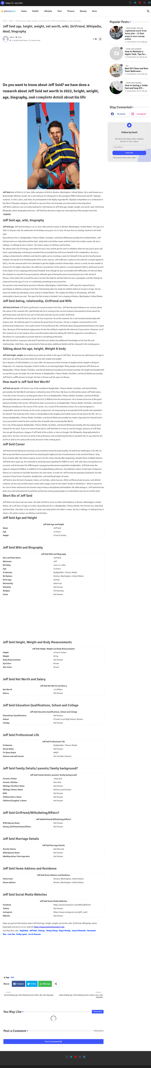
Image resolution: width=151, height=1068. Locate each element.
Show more (97, 1011)
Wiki (11, 21)
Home (24, 11)
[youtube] (140, 2)
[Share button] (56, 984)
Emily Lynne (21, 934)
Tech (59, 11)
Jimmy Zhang (52, 930)
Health (35, 11)
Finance (70, 11)
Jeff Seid (33, 930)
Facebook (20, 984)
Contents (7, 214)
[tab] (24, 11)
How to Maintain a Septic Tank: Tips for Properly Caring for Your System (135, 53)
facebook (121, 114)
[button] (148, 11)
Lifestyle (48, 11)
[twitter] (135, 2)
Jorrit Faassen (34, 934)
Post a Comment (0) (53, 1041)
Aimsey (41, 930)
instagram (141, 114)
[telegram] (149, 2)
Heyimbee (24, 930)
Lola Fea (11, 934)
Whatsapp (46, 984)
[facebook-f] (130, 2)
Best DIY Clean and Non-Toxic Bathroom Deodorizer (137, 70)
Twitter (33, 984)
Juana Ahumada (79, 930)
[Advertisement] (53, 63)
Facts (94, 11)
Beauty (83, 11)
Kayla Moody (65, 930)
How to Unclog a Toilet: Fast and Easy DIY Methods (136, 87)
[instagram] (144, 2)
